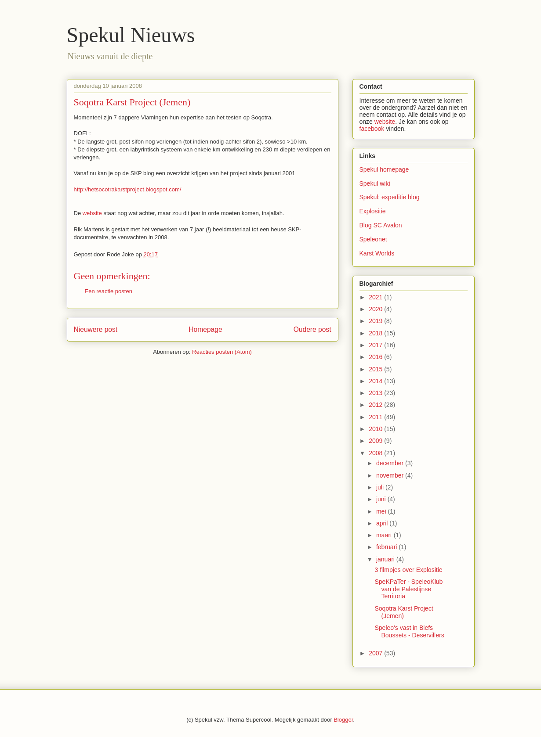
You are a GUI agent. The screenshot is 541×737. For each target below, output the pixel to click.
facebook (372, 128)
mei (382, 511)
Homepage (205, 329)
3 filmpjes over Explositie (408, 569)
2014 (376, 381)
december (390, 463)
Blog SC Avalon (380, 225)
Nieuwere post (96, 329)
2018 (376, 333)
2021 (376, 297)
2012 (376, 404)
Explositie (372, 211)
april (382, 523)
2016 (376, 356)
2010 (376, 428)
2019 (376, 320)
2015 (376, 369)
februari (387, 546)
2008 (376, 453)
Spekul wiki (374, 183)
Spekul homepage (384, 169)
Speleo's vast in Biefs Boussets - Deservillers (409, 631)
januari (386, 559)
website (92, 213)
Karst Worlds (377, 253)
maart (385, 535)
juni (382, 499)
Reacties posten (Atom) (222, 352)
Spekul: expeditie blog (389, 197)
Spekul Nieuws (131, 35)
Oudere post (312, 329)
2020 (376, 309)
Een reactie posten (108, 291)
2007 (376, 653)
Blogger (343, 719)
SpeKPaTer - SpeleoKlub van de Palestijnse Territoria (408, 589)
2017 (376, 345)
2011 (376, 417)
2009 (376, 440)
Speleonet (373, 239)
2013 (376, 392)
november (390, 475)
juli (380, 487)
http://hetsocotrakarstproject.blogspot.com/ (128, 189)
